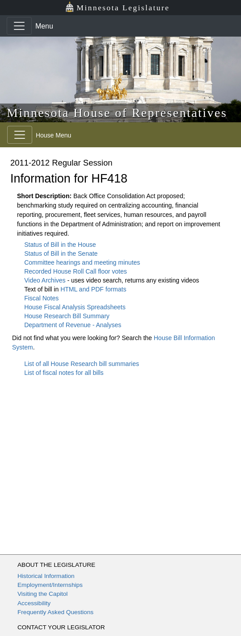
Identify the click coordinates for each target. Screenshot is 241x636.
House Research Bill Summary (67, 316)
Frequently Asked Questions (55, 612)
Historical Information (46, 576)
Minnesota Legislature (117, 7)
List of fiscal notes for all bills (63, 372)
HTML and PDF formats (93, 289)
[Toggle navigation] (19, 26)
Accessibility (34, 603)
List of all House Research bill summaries (81, 363)
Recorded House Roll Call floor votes (75, 271)
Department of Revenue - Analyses (72, 324)
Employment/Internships (50, 585)
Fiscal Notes (41, 298)
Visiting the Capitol (42, 593)
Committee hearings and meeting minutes (82, 262)
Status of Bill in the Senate (60, 253)
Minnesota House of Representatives (117, 113)
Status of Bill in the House (60, 244)
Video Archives (45, 280)
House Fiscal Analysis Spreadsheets (74, 307)
